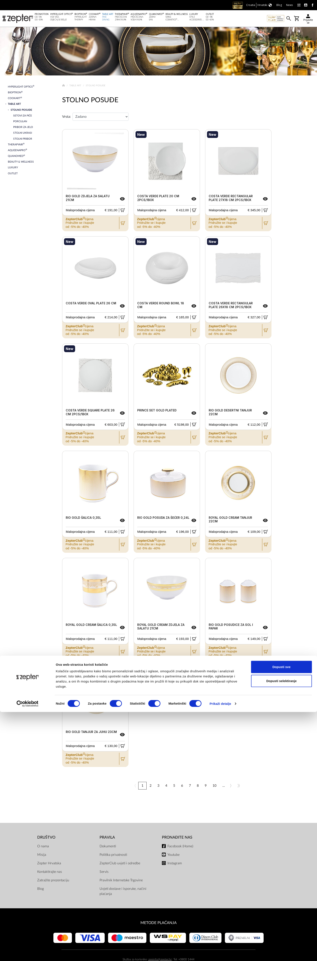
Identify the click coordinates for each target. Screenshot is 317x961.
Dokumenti (108, 847)
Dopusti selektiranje (281, 930)
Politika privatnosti (113, 855)
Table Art (75, 86)
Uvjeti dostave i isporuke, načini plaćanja (123, 892)
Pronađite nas (177, 838)
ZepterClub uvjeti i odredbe (120, 864)
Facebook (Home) (180, 847)
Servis (104, 872)
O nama (43, 847)
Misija (41, 855)
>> (239, 786)
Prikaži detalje (220, 952)
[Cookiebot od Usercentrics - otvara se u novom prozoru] (27, 953)
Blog (40, 889)
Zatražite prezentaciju (53, 881)
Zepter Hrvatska (49, 864)
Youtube (173, 855)
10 (214, 786)
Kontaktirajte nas (49, 872)
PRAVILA (107, 838)
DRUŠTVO (46, 838)
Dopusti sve (281, 916)
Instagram (174, 864)
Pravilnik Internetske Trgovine (121, 881)
